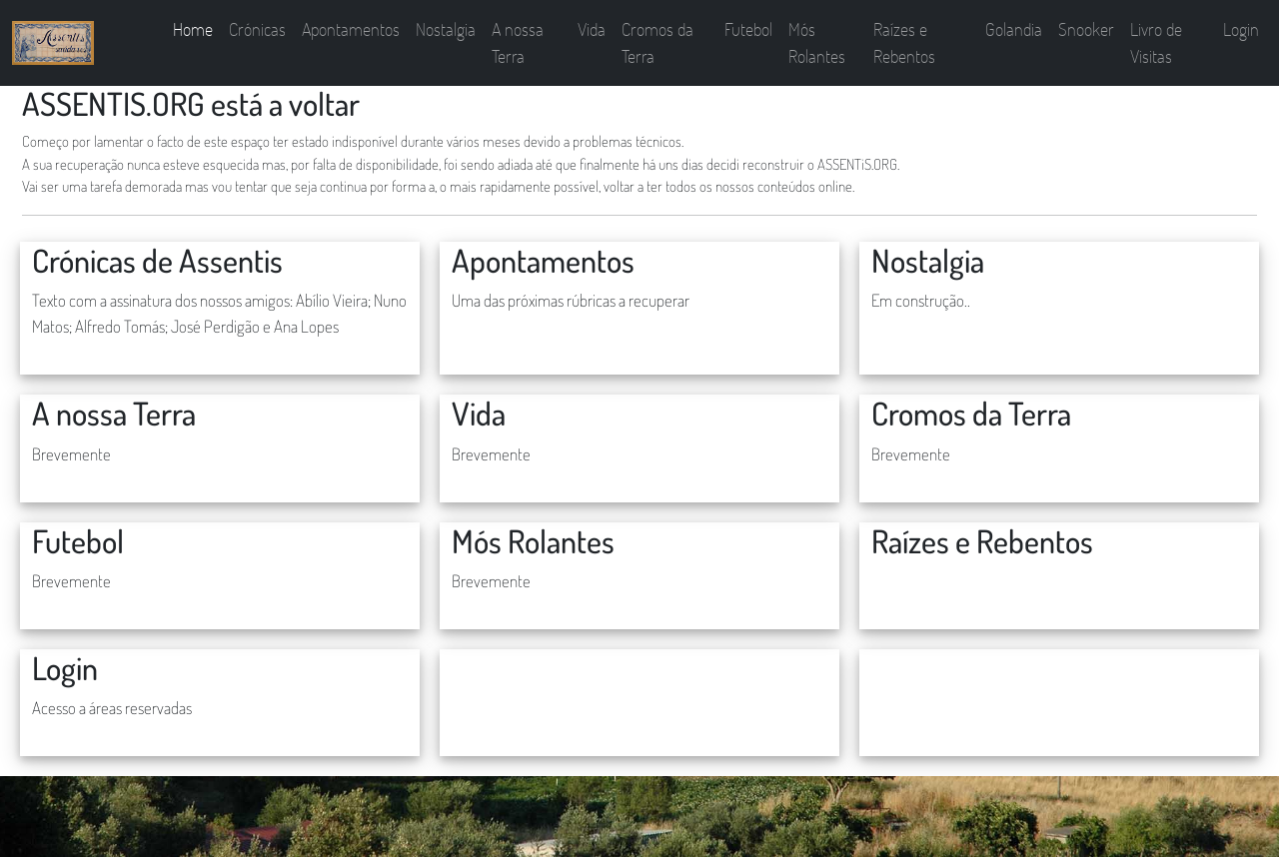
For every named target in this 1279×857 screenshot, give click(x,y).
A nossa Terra (518, 42)
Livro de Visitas (1156, 42)
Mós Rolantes (816, 42)
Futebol (748, 29)
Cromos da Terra (657, 42)
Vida (592, 29)
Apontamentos (351, 29)
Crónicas (257, 29)
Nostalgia (446, 29)
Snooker (1086, 29)
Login (1241, 29)
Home (193, 29)
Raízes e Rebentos (904, 42)
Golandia (1013, 29)
